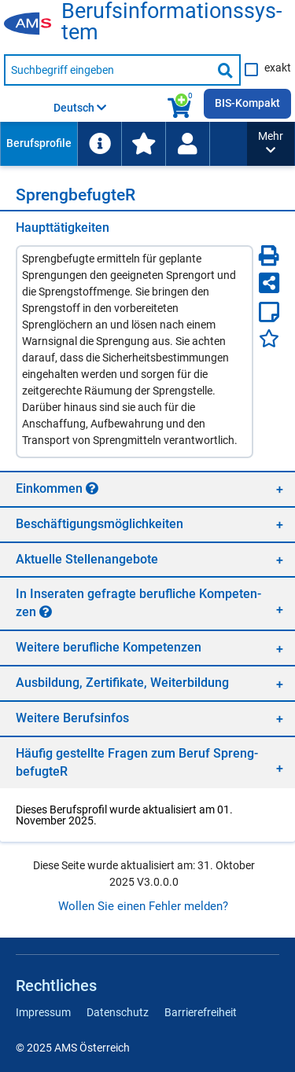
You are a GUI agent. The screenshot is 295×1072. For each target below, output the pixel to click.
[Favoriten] (269, 338)
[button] (270, 144)
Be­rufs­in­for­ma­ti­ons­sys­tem (171, 22)
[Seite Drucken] (269, 255)
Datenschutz (118, 1012)
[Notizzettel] (269, 312)
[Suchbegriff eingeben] (108, 70)
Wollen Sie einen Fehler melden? (143, 906)
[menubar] (123, 144)
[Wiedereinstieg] (187, 144)
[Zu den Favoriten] (143, 144)
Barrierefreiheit (200, 1012)
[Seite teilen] (269, 283)
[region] (147, 488)
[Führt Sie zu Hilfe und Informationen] (99, 144)
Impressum (43, 1012)
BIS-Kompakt (247, 103)
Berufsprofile (39, 143)
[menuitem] (38, 144)
